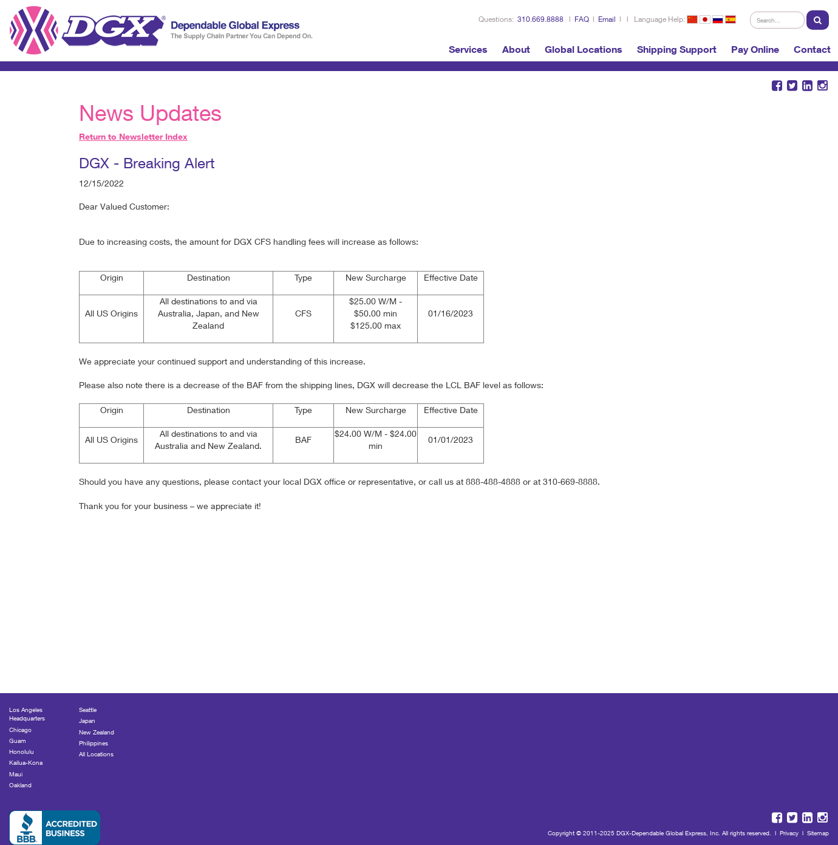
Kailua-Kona (26, 762)
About (516, 49)
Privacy (789, 832)
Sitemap (818, 832)
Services (468, 49)
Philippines (93, 743)
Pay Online (755, 49)
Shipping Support (677, 49)
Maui (15, 774)
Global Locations (583, 49)
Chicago (20, 729)
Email (607, 19)
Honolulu (21, 751)
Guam (17, 740)
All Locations (96, 754)
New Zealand (96, 732)
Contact (812, 49)
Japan (87, 720)
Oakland (20, 785)
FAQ (581, 19)
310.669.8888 (540, 19)
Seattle (88, 709)
